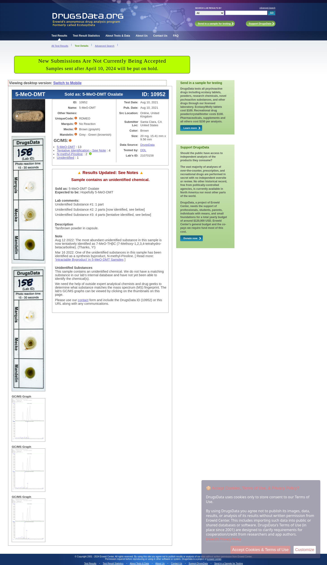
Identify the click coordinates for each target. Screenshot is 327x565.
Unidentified (65, 157)
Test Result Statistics (86, 35)
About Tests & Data (117, 35)
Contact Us (160, 35)
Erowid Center (214, 559)
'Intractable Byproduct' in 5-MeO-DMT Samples (89, 259)
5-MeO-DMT (66, 147)
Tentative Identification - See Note (81, 150)
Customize (304, 549)
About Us (141, 35)
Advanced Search (267, 8)
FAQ (176, 35)
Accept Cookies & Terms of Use (260, 549)
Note (58, 236)
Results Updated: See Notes (110, 172)
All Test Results (59, 45)
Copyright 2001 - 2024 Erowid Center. (96, 556)
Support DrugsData (198, 563)
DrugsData (147, 144)
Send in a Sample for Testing (228, 563)
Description (64, 224)
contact (83, 300)
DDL (143, 150)
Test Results (59, 35)
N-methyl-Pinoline (70, 154)
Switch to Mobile (67, 83)
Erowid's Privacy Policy (223, 539)
